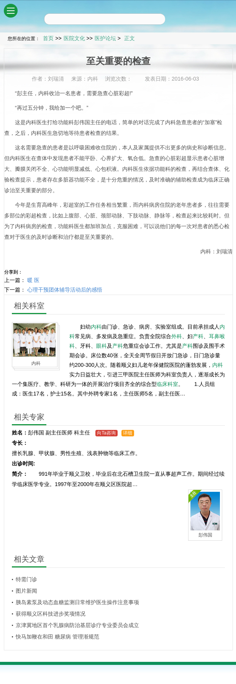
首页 (48, 38)
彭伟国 (82, 122)
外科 (176, 336)
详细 (127, 433)
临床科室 (167, 384)
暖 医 (33, 280)
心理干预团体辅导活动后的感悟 (64, 290)
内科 (43, 93)
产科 (198, 336)
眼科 (101, 346)
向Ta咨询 (106, 433)
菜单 (12, 7)
